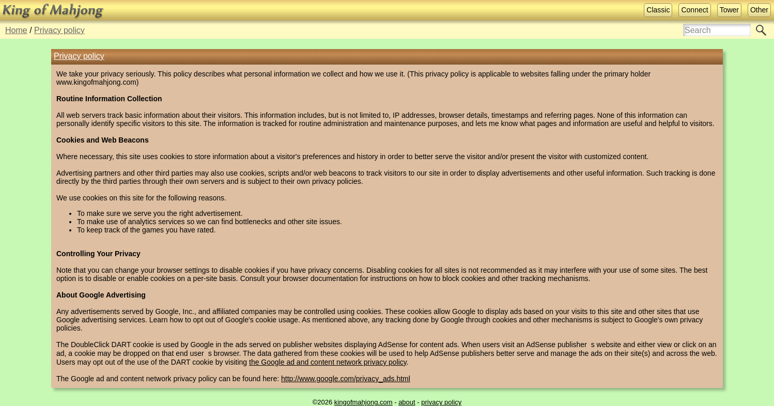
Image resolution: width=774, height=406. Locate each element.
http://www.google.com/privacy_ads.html (345, 378)
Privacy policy (59, 30)
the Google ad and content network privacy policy (328, 362)
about (406, 402)
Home (16, 30)
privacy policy (441, 402)
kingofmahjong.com (363, 402)
